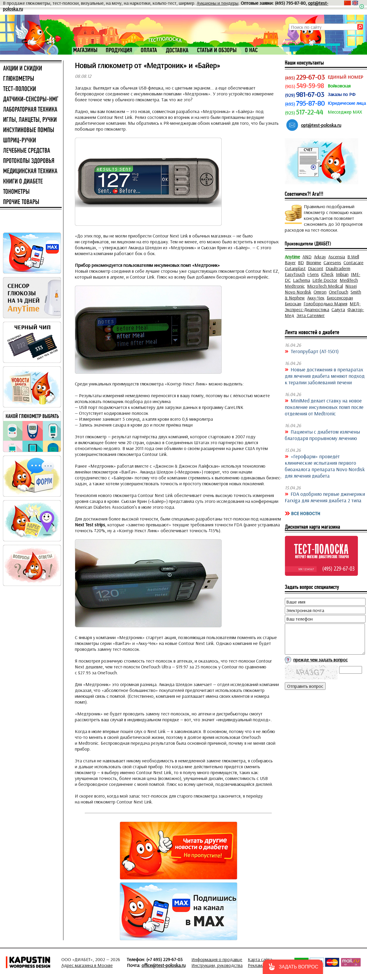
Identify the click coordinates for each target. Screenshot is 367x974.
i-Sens (313, 274)
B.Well (353, 256)
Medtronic (295, 286)
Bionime (313, 262)
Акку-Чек (315, 298)
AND (307, 256)
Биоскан (293, 303)
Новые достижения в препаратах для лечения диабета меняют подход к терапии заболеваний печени (325, 375)
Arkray (320, 256)
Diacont (315, 268)
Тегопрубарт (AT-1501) (315, 351)
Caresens (332, 262)
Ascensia (336, 256)
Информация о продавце (216, 959)
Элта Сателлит (311, 315)
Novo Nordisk (298, 292)
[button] (293, 967)
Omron (320, 292)
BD (301, 262)
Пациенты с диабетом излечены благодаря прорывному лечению (322, 434)
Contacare (353, 262)
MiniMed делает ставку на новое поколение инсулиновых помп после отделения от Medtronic (324, 407)
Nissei (351, 286)
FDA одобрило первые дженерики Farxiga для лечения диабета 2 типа (325, 497)
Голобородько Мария (325, 303)
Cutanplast (295, 268)
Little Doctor (324, 280)
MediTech (349, 280)
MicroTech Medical (325, 286)
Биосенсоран (340, 298)
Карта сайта (260, 959)
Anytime (292, 256)
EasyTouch (295, 274)
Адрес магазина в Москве (87, 965)
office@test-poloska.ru (164, 965)
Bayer (290, 262)
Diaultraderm (338, 268)
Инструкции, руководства (217, 965)
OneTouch (338, 292)
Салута (338, 309)
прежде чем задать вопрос (320, 660)
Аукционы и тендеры (217, 3)
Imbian (342, 274)
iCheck (327, 274)
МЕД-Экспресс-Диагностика (323, 306)
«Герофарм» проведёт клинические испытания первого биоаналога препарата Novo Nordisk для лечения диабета (325, 466)
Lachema (301, 280)
